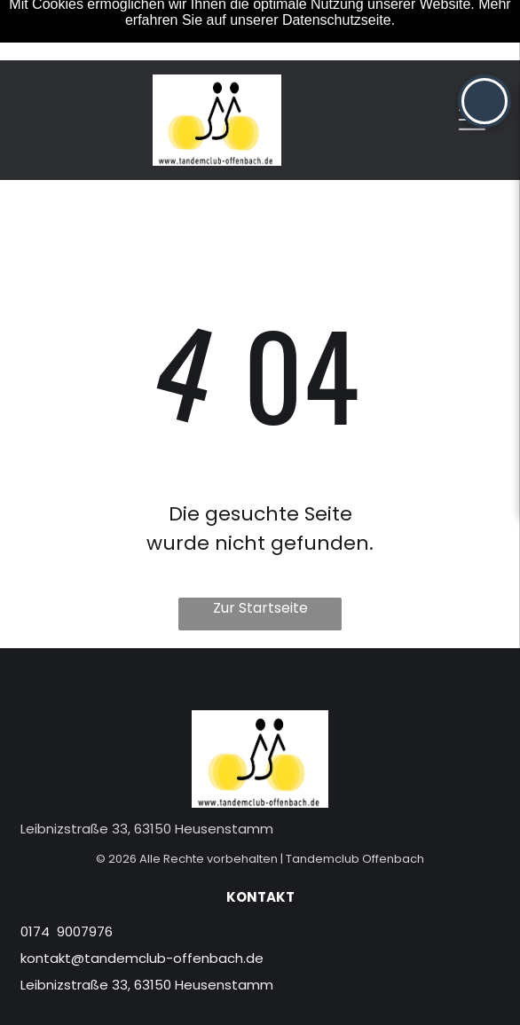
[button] (484, 101)
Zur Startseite (260, 608)
